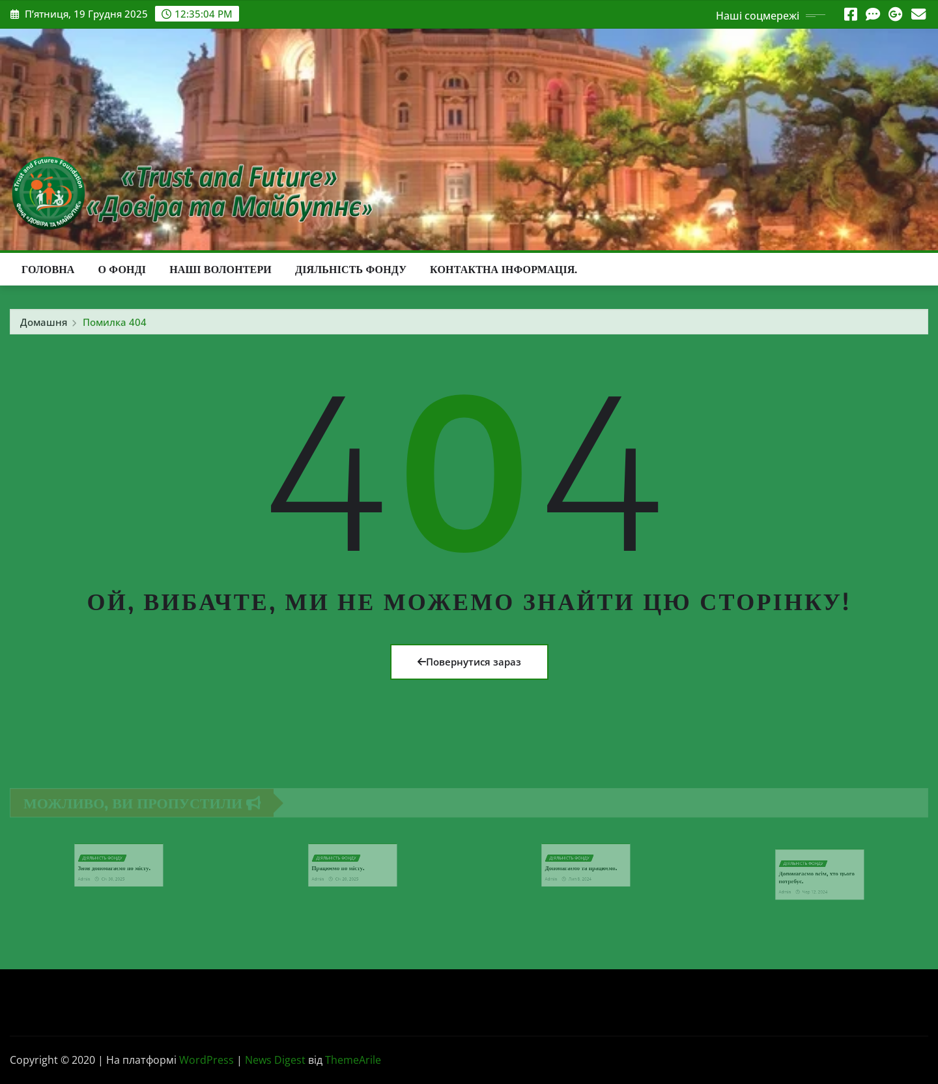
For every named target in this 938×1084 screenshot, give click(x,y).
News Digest (275, 1060)
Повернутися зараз (469, 661)
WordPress (206, 1060)
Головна (48, 269)
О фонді (122, 269)
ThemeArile (353, 1060)
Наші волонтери (220, 269)
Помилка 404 (115, 325)
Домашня (43, 325)
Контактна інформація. (504, 269)
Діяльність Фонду (350, 269)
